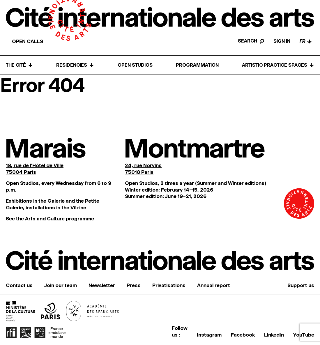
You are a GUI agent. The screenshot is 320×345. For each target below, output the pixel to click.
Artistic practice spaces (278, 65)
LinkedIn (274, 335)
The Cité (19, 65)
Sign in (281, 41)
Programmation (197, 65)
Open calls (27, 41)
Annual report (213, 285)
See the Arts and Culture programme (50, 219)
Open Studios (135, 65)
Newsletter (102, 285)
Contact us (19, 285)
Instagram (209, 335)
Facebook (243, 335)
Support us (300, 285)
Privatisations (168, 285)
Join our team (60, 285)
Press (134, 285)
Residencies (75, 65)
